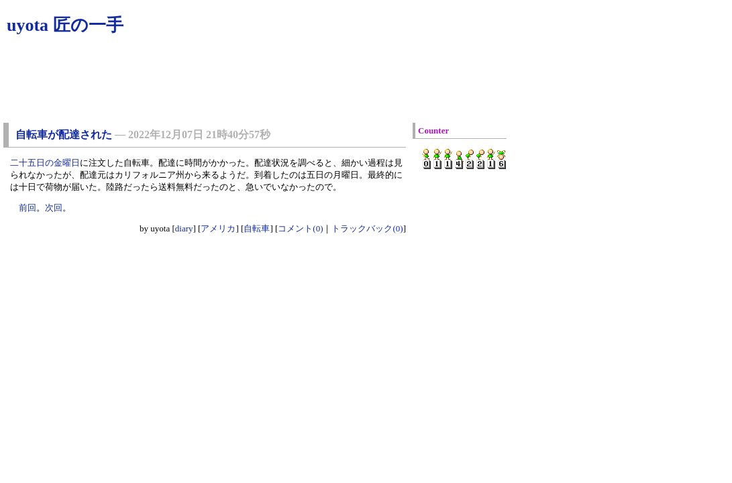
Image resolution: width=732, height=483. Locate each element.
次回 (53, 208)
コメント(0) (300, 228)
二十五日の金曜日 (45, 163)
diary (184, 228)
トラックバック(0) (367, 228)
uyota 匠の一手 (65, 25)
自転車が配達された (63, 134)
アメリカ (218, 228)
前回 (27, 208)
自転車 (257, 228)
